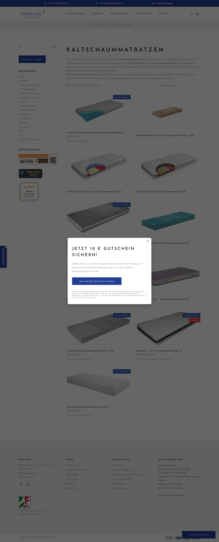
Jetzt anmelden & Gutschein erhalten (96, 281)
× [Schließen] (148, 241)
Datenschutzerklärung (87, 297)
